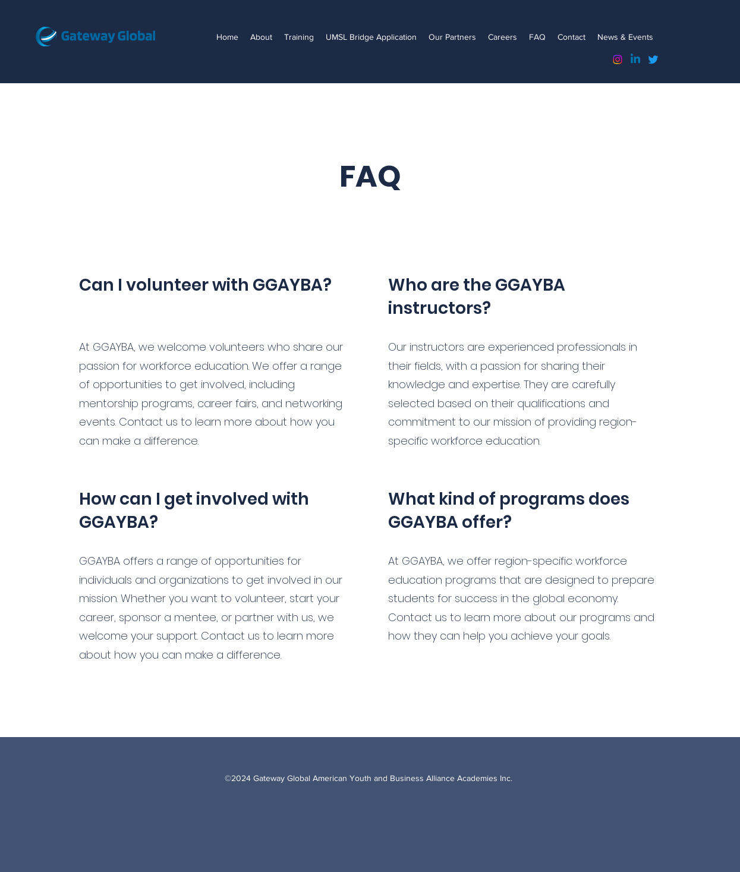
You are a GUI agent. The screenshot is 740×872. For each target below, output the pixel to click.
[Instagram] (618, 59)
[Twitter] (653, 59)
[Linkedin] (635, 59)
